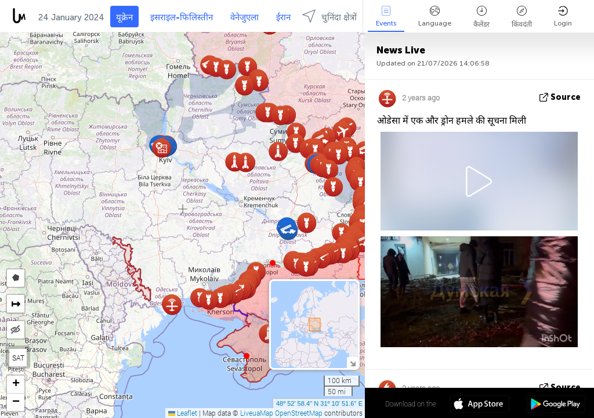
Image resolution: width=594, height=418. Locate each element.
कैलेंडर (481, 17)
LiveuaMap (256, 412)
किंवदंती (522, 17)
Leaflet (182, 412)
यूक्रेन (124, 17)
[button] (273, 263)
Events (386, 16)
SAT (18, 357)
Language (434, 16)
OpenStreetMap (299, 412)
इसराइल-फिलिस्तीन (181, 17)
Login (563, 16)
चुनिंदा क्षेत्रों (329, 16)
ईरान (283, 17)
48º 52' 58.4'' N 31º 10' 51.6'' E (319, 403)
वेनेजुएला (244, 17)
